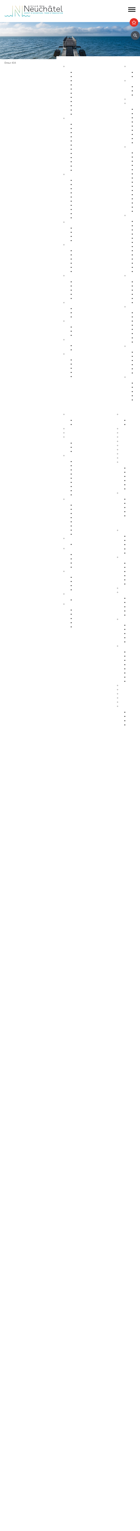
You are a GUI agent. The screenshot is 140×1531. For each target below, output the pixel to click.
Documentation (83, 424)
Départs (79, 136)
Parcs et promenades (87, 97)
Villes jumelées (83, 577)
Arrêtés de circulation (87, 180)
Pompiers (80, 201)
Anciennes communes (88, 494)
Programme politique (87, 447)
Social (70, 275)
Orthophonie (82, 254)
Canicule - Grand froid (80, 339)
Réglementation (76, 538)
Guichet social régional (88, 290)
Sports (132, 80)
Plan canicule (82, 345)
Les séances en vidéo (87, 469)
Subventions (128, 685)
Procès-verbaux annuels (89, 490)
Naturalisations (83, 157)
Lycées (124, 428)
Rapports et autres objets (89, 482)
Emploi (71, 321)
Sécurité (72, 174)
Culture (132, 215)
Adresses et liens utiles (88, 271)
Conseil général (76, 455)
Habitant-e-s (74, 118)
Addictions (80, 267)
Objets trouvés (83, 128)
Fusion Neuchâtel (77, 414)
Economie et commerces (82, 499)
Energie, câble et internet (89, 114)
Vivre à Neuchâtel (70, 60)
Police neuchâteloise (86, 217)
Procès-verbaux (83, 486)
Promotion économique (88, 530)
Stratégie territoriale (86, 76)
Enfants (78, 228)
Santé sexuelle (83, 259)
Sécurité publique (84, 188)
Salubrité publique (85, 192)
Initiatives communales (88, 558)
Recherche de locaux (87, 534)
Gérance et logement (87, 80)
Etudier (117, 408)
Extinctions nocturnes (87, 312)
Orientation (81, 335)
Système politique (85, 567)
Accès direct (74, 354)
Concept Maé (82, 232)
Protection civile (83, 209)
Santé (70, 244)
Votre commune (69, 408)
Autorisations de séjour (88, 149)
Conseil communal (78, 437)
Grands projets (83, 72)
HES (123, 432)
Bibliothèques (128, 445)
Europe (78, 589)
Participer (119, 524)
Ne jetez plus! (82, 316)
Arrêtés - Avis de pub (87, 474)
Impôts (78, 170)
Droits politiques (77, 548)
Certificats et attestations (89, 372)
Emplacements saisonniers (90, 513)
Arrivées (79, 132)
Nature (132, 306)
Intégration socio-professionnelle (94, 298)
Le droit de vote (83, 554)
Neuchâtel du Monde (87, 585)
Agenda (132, 66)
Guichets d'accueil (85, 124)
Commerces (81, 505)
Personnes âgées (84, 236)
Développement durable (81, 302)
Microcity (79, 521)
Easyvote (133, 567)
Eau (76, 110)
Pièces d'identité (84, 145)
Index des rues (83, 105)
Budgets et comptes (79, 594)
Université (126, 437)
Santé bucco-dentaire (87, 263)
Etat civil (79, 161)
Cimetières (80, 166)
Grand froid (81, 349)
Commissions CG (85, 478)
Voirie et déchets (84, 93)
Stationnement (83, 184)
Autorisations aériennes (88, 213)
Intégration (127, 619)
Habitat (71, 66)
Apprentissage (83, 331)
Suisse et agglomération (89, 581)
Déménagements (84, 141)
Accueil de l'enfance (86, 376)
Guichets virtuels (77, 432)
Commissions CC (85, 451)
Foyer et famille (76, 222)
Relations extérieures (80, 571)
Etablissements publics (88, 509)
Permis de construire (86, 84)
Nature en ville (82, 101)
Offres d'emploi (83, 327)
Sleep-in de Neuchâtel (87, 281)
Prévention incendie (86, 197)
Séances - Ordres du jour (89, 465)
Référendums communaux (90, 563)
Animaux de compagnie (88, 240)
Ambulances (81, 205)
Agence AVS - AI (84, 294)
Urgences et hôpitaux (87, 250)
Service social (82, 286)
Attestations (81, 153)
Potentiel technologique (88, 626)
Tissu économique (85, 526)
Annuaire (72, 428)
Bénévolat (126, 693)
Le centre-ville (82, 517)
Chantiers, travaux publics (90, 89)
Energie (78, 308)
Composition (82, 443)
